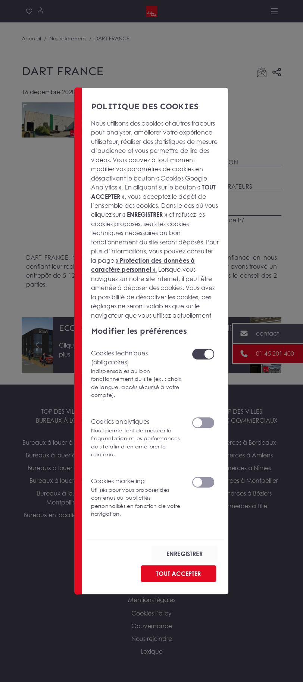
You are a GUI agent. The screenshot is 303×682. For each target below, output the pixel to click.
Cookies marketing (137, 497)
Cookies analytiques (137, 438)
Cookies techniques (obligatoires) (137, 374)
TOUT (178, 573)
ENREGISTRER (184, 554)
